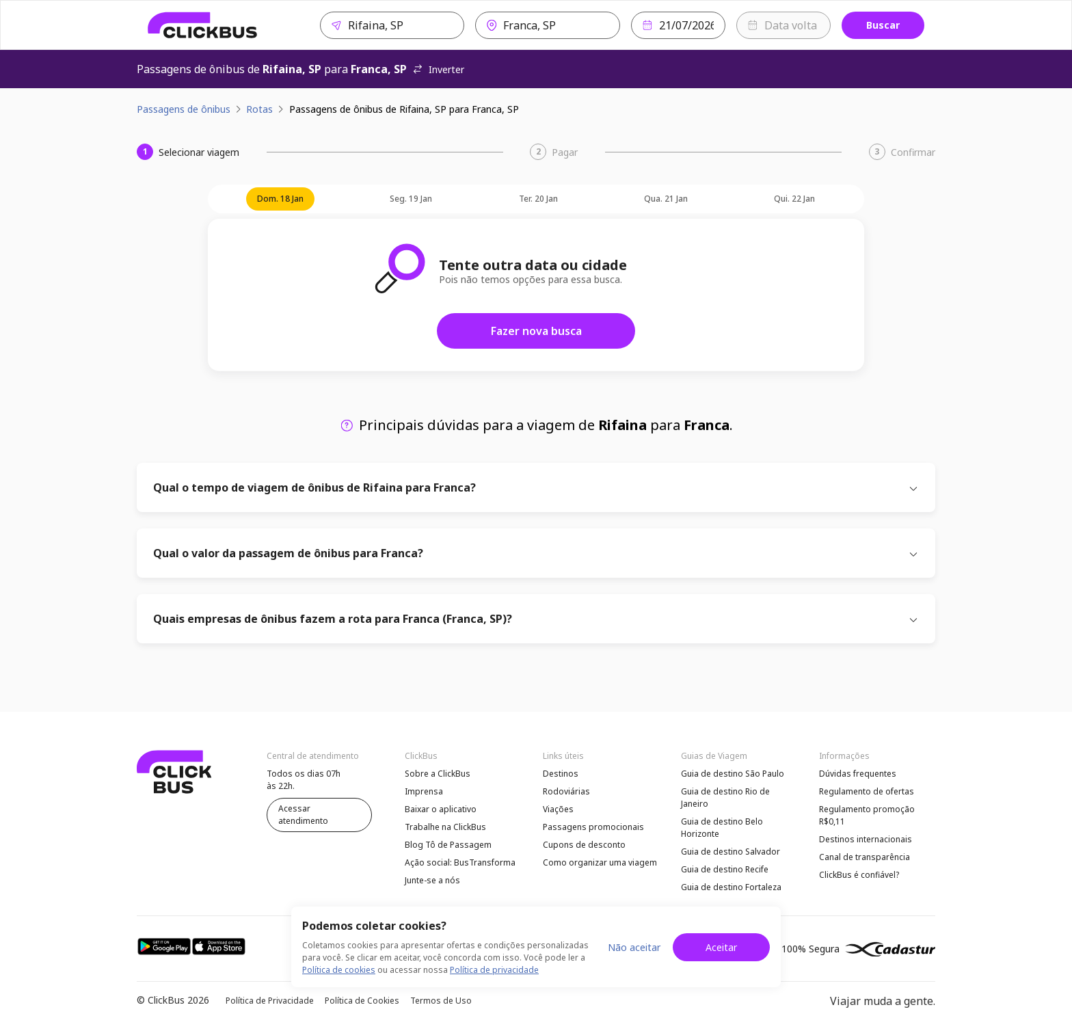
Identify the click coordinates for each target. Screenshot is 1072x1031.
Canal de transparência (864, 857)
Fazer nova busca (536, 330)
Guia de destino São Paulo (732, 773)
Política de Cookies (362, 1000)
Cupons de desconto (584, 845)
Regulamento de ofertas (866, 791)
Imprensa (424, 791)
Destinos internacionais (865, 839)
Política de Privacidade (270, 1000)
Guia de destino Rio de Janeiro (725, 797)
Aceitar (721, 947)
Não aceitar (634, 947)
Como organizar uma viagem (600, 862)
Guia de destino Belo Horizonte (722, 828)
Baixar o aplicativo (441, 809)
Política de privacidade (494, 970)
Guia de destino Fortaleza (731, 887)
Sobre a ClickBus (437, 773)
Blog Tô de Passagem (448, 845)
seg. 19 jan (411, 198)
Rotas (259, 109)
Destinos (560, 773)
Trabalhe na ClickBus (445, 827)
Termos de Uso (441, 1000)
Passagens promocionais (593, 827)
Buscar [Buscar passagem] (883, 24)
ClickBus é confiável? (859, 875)
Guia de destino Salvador (730, 851)
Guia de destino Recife (724, 869)
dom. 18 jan (280, 198)
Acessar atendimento (303, 815)
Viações (558, 809)
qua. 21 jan (666, 198)
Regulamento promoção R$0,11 (867, 815)
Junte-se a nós (432, 880)
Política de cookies (338, 970)
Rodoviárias (566, 791)
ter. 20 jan (538, 198)
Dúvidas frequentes (857, 773)
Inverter (438, 69)
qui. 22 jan (794, 198)
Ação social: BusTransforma (460, 862)
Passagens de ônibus (183, 109)
